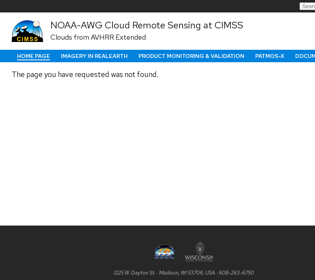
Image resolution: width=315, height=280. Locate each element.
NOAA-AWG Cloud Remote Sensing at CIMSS (146, 25)
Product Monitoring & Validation (191, 56)
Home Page (33, 56)
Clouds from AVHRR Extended (98, 37)
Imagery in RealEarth (94, 56)
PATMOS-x (269, 56)
